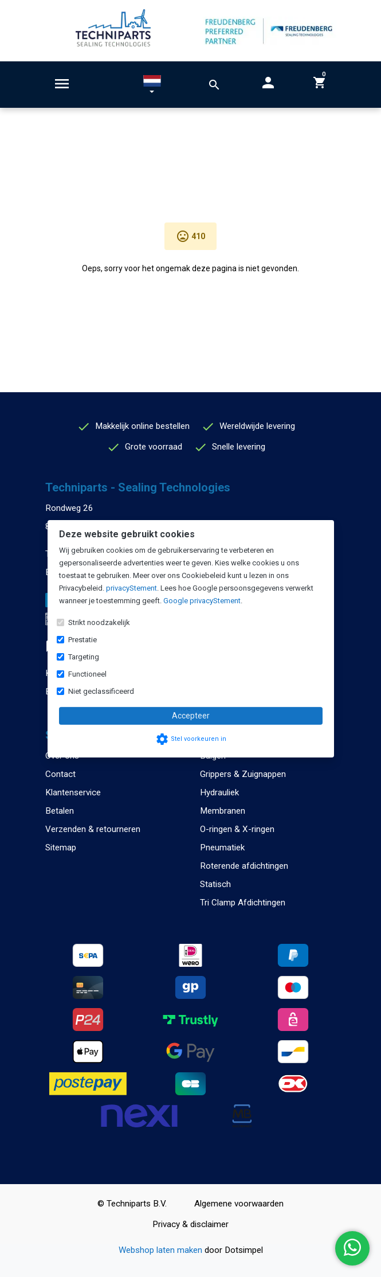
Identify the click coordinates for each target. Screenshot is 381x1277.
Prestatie (82, 639)
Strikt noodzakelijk (99, 622)
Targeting (83, 657)
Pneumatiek (222, 847)
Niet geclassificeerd (101, 691)
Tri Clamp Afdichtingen (242, 902)
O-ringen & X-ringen (237, 829)
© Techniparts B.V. (132, 1203)
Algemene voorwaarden (239, 1203)
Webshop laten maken (162, 1250)
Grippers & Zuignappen (243, 774)
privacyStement (131, 588)
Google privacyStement (202, 600)
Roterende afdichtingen (244, 866)
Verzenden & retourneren (92, 829)
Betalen (59, 811)
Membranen (222, 811)
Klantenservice (73, 792)
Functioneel (87, 674)
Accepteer (191, 715)
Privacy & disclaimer (190, 1224)
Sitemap (60, 847)
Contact (60, 774)
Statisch (215, 884)
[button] (152, 86)
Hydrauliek (219, 792)
